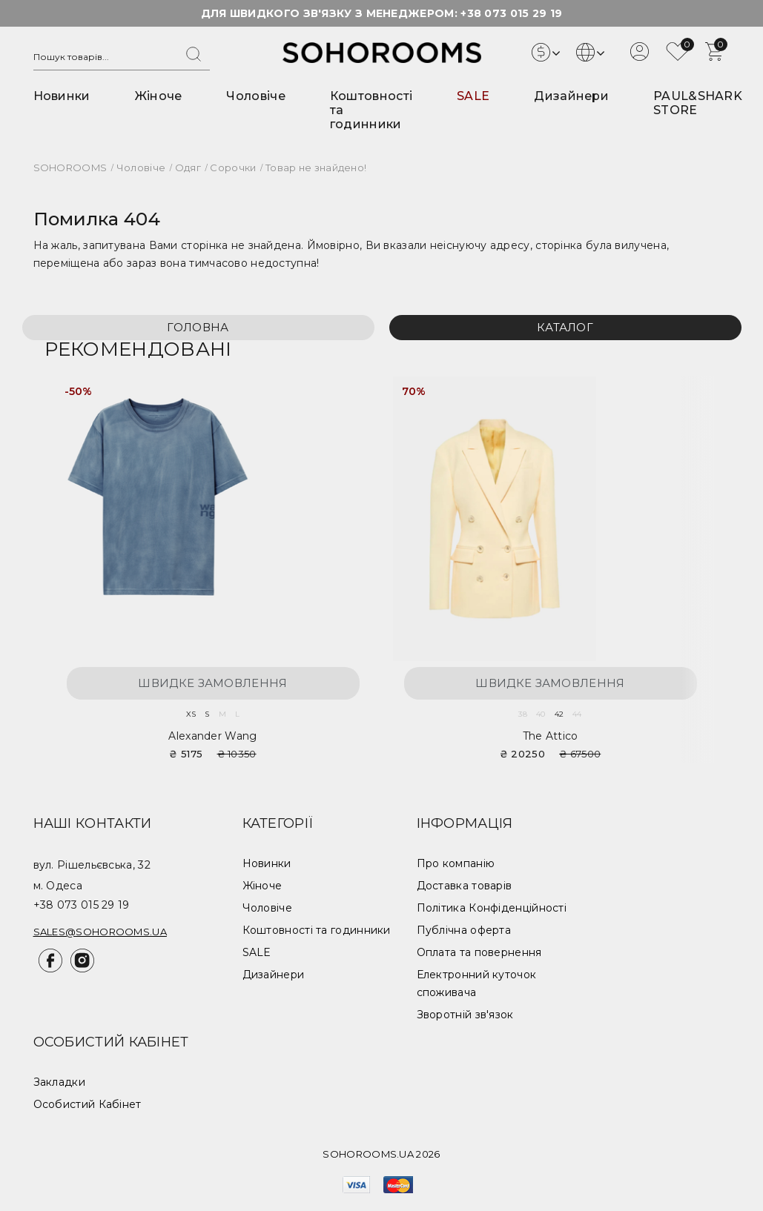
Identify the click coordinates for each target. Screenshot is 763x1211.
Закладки (59, 1082)
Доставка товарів (464, 885)
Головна (197, 327)
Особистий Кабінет (87, 1104)
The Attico (550, 736)
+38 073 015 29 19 (511, 13)
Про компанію (456, 863)
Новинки (61, 96)
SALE (473, 96)
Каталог (565, 327)
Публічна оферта (464, 930)
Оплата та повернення (479, 952)
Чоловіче (255, 96)
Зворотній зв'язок (465, 1014)
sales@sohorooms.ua (100, 932)
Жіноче (158, 96)
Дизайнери (571, 96)
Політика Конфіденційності (492, 908)
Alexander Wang (212, 736)
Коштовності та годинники (316, 930)
